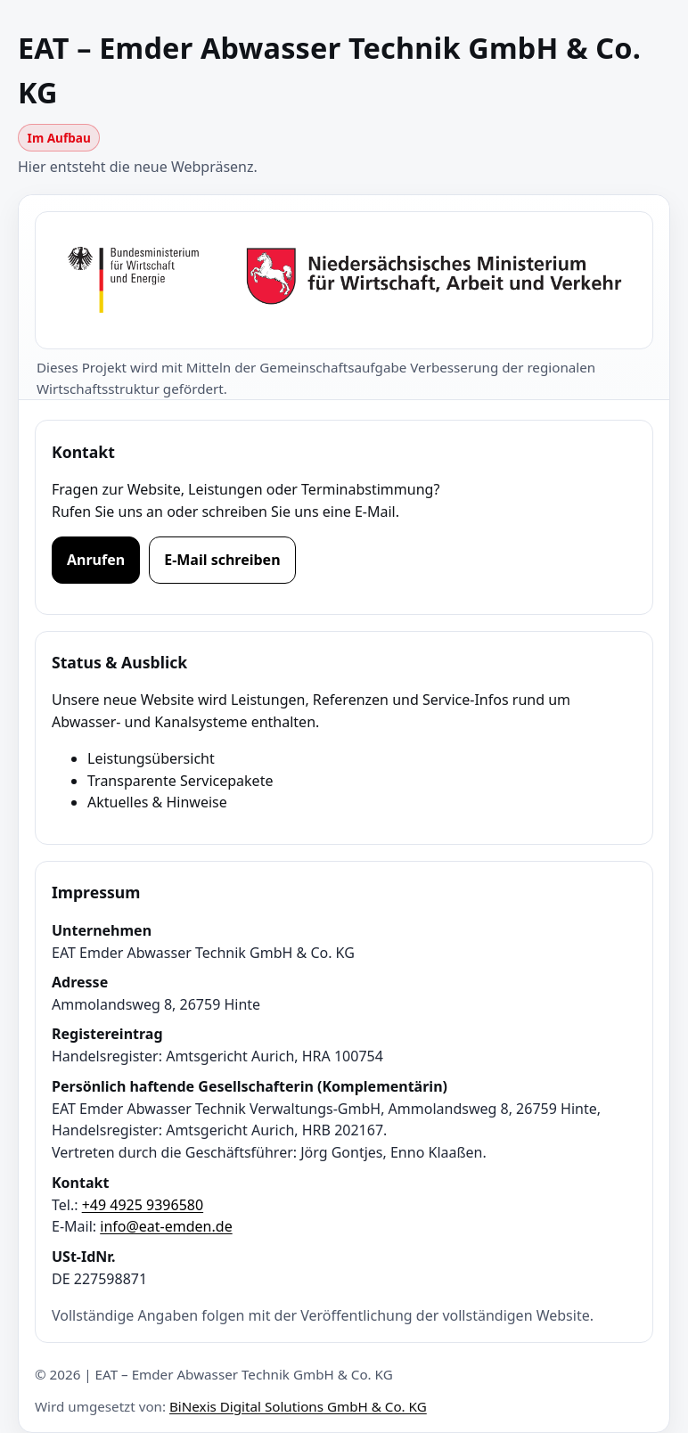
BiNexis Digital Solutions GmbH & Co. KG (298, 1406)
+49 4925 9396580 (142, 1205)
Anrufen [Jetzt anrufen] (96, 559)
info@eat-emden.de (166, 1226)
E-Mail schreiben (222, 559)
